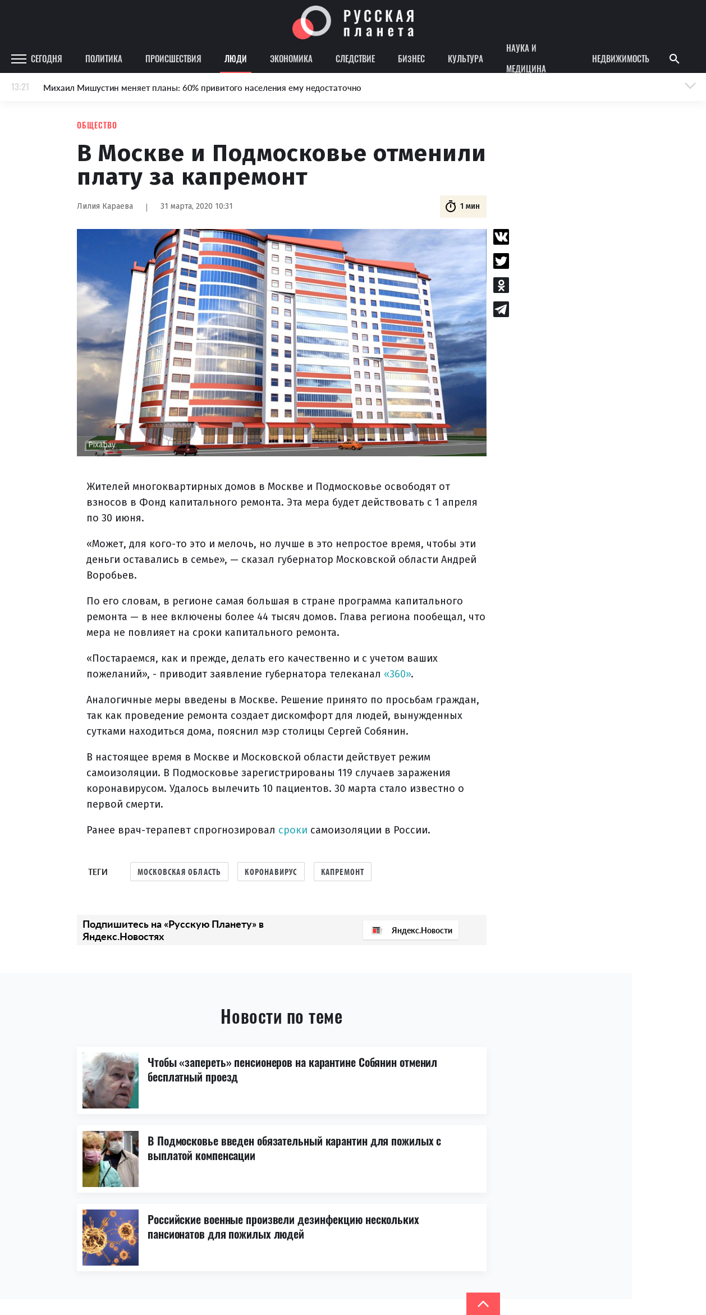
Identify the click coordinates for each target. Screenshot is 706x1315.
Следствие (355, 58)
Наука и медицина (526, 59)
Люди (235, 58)
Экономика (291, 58)
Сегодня (46, 58)
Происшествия (173, 58)
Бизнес (411, 58)
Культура (465, 58)
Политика (103, 58)
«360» (397, 674)
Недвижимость (620, 58)
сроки (293, 830)
